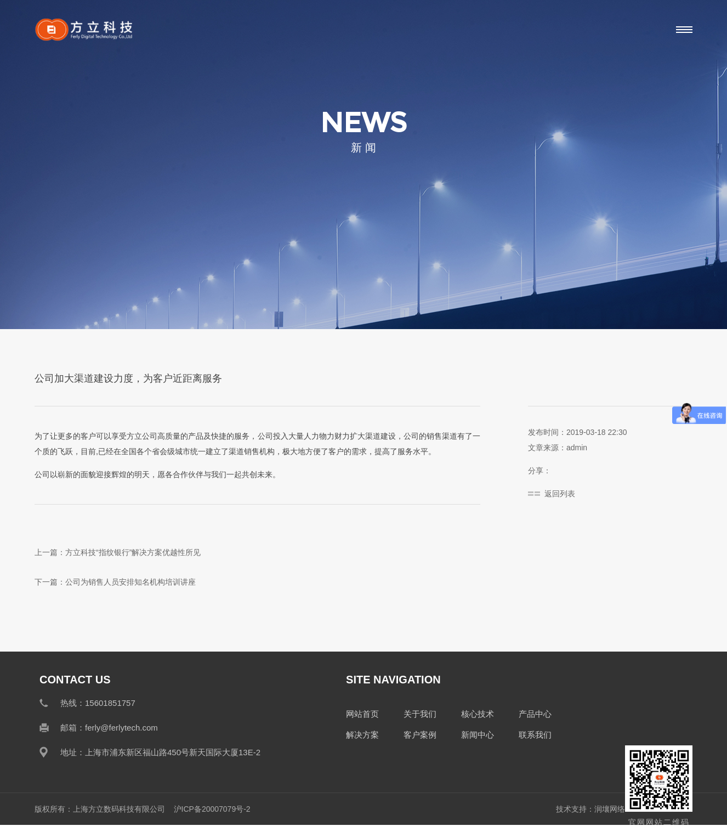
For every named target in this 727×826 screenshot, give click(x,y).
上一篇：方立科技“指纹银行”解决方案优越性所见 (118, 552)
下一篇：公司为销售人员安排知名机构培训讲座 (115, 582)
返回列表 (559, 493)
